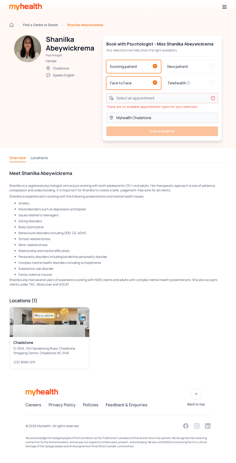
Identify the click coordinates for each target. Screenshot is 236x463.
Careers (33, 404)
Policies (90, 404)
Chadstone (61, 68)
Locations (39, 157)
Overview (17, 157)
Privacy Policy (62, 404)
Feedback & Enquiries (126, 404)
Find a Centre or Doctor (40, 25)
